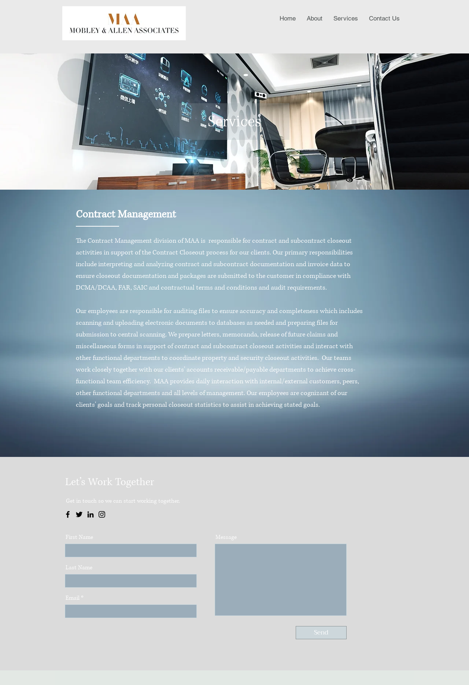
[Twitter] (79, 514)
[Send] (321, 632)
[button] (345, 18)
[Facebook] (67, 514)
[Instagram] (101, 514)
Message (226, 537)
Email (73, 598)
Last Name (79, 568)
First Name (79, 537)
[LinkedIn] (90, 514)
